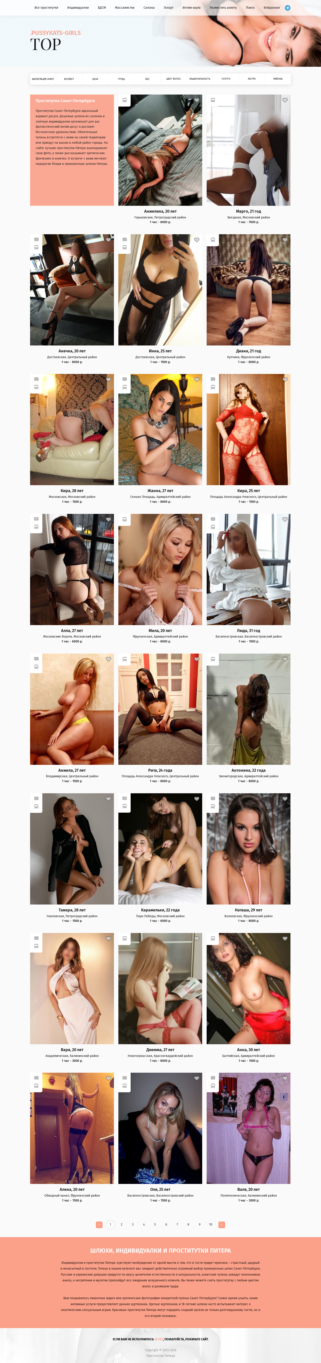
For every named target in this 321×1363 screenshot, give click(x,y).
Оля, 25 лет (160, 1189)
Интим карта (192, 8)
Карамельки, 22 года (160, 910)
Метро (252, 78)
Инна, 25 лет (160, 351)
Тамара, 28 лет (72, 910)
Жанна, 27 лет (160, 491)
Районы (278, 78)
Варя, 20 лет (72, 1050)
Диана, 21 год (248, 351)
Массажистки (124, 8)
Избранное (272, 8)
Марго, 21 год (248, 211)
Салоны (149, 8)
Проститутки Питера (160, 1356)
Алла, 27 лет (72, 630)
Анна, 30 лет (248, 1050)
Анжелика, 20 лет (160, 211)
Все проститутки (46, 8)
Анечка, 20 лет (72, 351)
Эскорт (168, 8)
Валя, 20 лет (248, 1189)
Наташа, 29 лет (248, 910)
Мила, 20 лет (160, 630)
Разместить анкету (223, 8)
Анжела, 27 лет (72, 770)
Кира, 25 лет (248, 491)
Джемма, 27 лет (160, 1050)
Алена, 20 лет (72, 1189)
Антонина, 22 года (249, 770)
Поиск (250, 8)
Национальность (199, 78)
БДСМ (102, 8)
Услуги (226, 78)
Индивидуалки (78, 8)
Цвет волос (173, 78)
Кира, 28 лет (72, 491)
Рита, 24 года (160, 770)
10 (210, 1224)
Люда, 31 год (248, 630)
